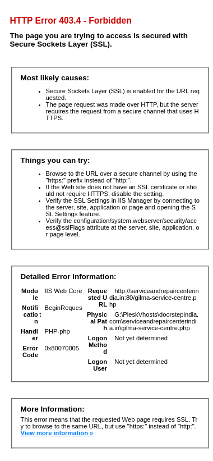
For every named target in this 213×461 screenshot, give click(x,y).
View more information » (57, 433)
